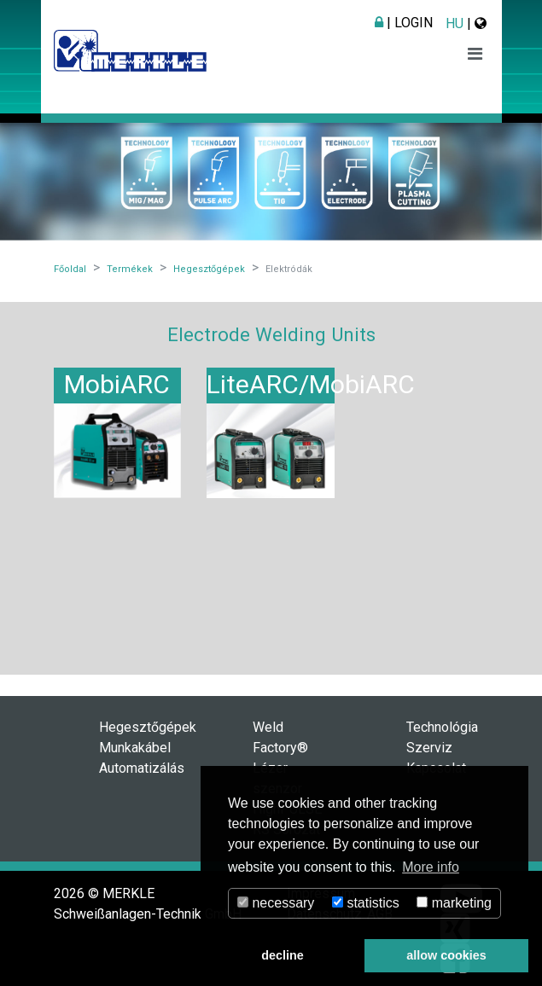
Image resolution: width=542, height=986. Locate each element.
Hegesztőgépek (147, 727)
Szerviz (429, 748)
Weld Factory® (280, 737)
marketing (454, 903)
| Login (404, 22)
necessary (275, 903)
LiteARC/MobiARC (311, 384)
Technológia (442, 727)
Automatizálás (141, 768)
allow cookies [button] (446, 955)
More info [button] (430, 867)
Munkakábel (135, 748)
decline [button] (282, 955)
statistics (365, 903)
